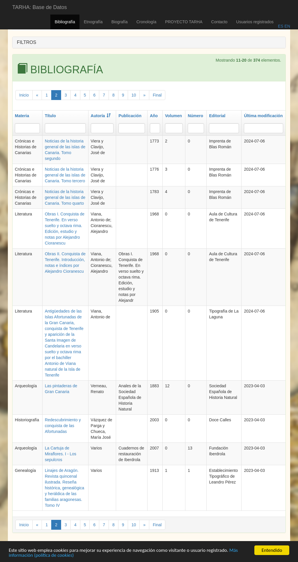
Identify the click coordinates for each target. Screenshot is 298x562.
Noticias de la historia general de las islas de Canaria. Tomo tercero (65, 175)
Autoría (101, 115)
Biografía (119, 21)
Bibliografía (65, 21)
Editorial (217, 115)
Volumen (173, 115)
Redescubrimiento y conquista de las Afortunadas (63, 426)
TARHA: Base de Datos (39, 7)
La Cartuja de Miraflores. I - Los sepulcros (60, 454)
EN (286, 26)
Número (195, 115)
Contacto (219, 21)
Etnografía (93, 21)
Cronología (146, 21)
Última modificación (263, 115)
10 (134, 95)
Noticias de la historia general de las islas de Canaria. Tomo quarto (65, 197)
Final (157, 95)
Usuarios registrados (255, 21)
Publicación (129, 115)
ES (280, 26)
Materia (22, 115)
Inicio (24, 95)
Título (50, 115)
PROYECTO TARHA (183, 21)
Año (154, 115)
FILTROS (26, 42)
